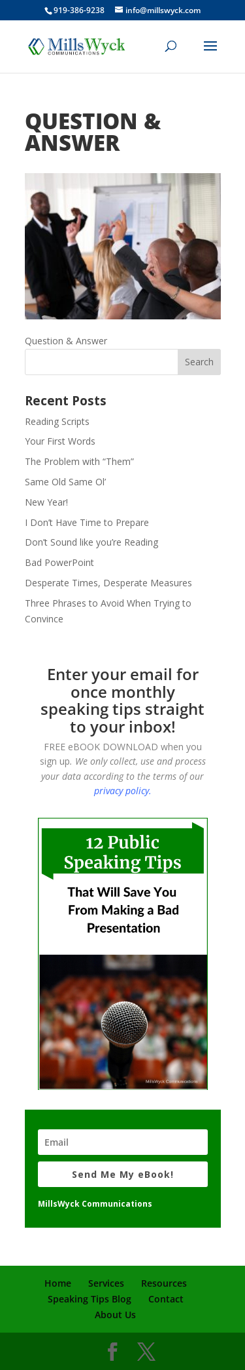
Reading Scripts (57, 421)
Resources (164, 1283)
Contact (166, 1299)
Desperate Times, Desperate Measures (108, 582)
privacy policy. (123, 790)
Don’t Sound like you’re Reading (91, 542)
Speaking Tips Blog (89, 1299)
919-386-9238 (79, 10)
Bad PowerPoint (59, 562)
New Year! (46, 502)
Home (57, 1283)
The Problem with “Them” (79, 461)
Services (106, 1283)
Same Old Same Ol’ (65, 481)
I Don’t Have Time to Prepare (87, 522)
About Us (115, 1314)
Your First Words (60, 441)
